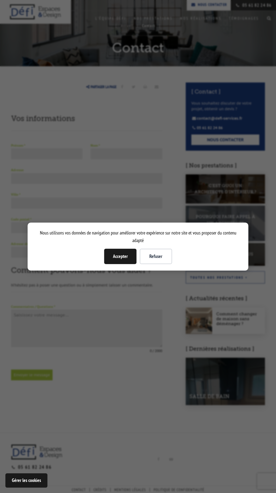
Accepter (120, 256)
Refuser (155, 256)
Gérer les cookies (26, 480)
